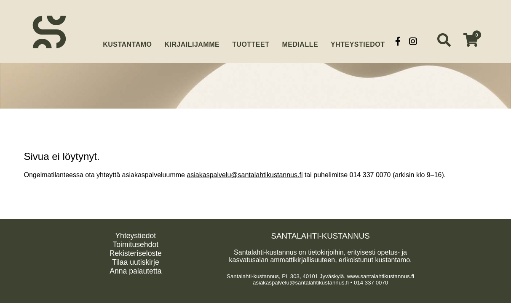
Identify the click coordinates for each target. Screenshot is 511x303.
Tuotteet (250, 41)
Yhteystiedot (358, 41)
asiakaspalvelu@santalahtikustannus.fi (244, 174)
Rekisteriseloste (136, 253)
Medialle (300, 41)
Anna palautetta (135, 271)
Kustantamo (127, 40)
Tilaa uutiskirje (135, 262)
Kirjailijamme (191, 41)
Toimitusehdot (136, 244)
